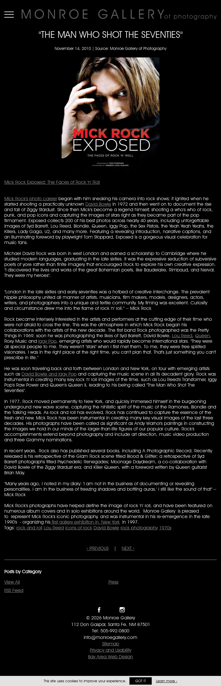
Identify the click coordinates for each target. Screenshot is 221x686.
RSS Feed (13, 590)
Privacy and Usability (110, 650)
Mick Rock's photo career (30, 198)
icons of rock (78, 528)
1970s (165, 528)
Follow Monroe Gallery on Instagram (122, 610)
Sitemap (110, 643)
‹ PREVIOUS (97, 548)
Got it (140, 681)
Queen (202, 335)
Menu (9, 14)
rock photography (139, 528)
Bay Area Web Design (110, 656)
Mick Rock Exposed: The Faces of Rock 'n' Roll (52, 182)
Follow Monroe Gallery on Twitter (111, 610)
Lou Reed (182, 335)
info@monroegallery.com (110, 637)
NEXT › (128, 548)
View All (12, 582)
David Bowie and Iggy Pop (49, 374)
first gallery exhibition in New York (85, 522)
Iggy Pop (47, 341)
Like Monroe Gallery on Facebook (99, 610)
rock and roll (29, 528)
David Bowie (98, 204)
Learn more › (166, 681)
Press (113, 582)
